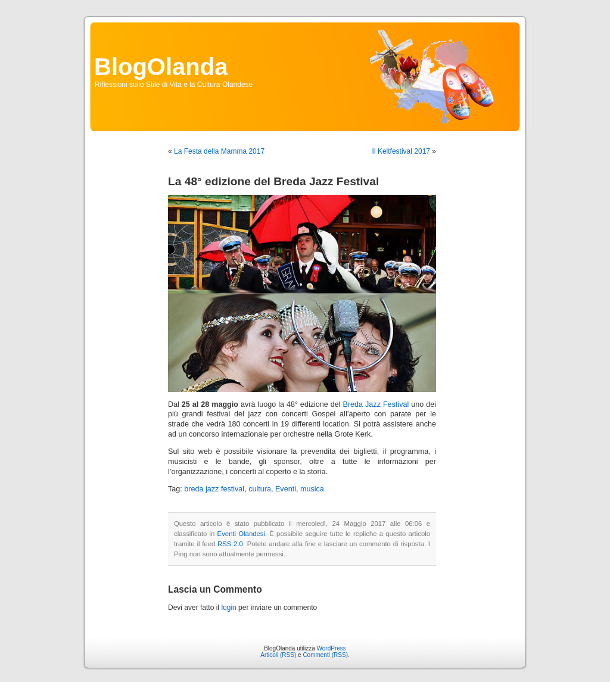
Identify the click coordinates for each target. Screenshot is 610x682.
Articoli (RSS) (278, 655)
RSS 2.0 (230, 543)
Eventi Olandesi (241, 533)
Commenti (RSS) (325, 655)
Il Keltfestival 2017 (401, 151)
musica (312, 489)
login (228, 607)
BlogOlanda (161, 67)
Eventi (285, 489)
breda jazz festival (214, 489)
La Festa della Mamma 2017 (219, 151)
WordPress (331, 648)
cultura (259, 489)
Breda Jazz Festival (376, 404)
